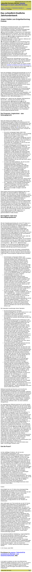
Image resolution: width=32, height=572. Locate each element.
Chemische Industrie (17, 8)
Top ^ (29, 570)
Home (2, 8)
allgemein (3, 9)
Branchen (8, 8)
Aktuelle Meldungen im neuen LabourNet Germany (14, 4)
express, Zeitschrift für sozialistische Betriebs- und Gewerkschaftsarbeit (13, 554)
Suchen (29, 8)
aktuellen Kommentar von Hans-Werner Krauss (19, 65)
